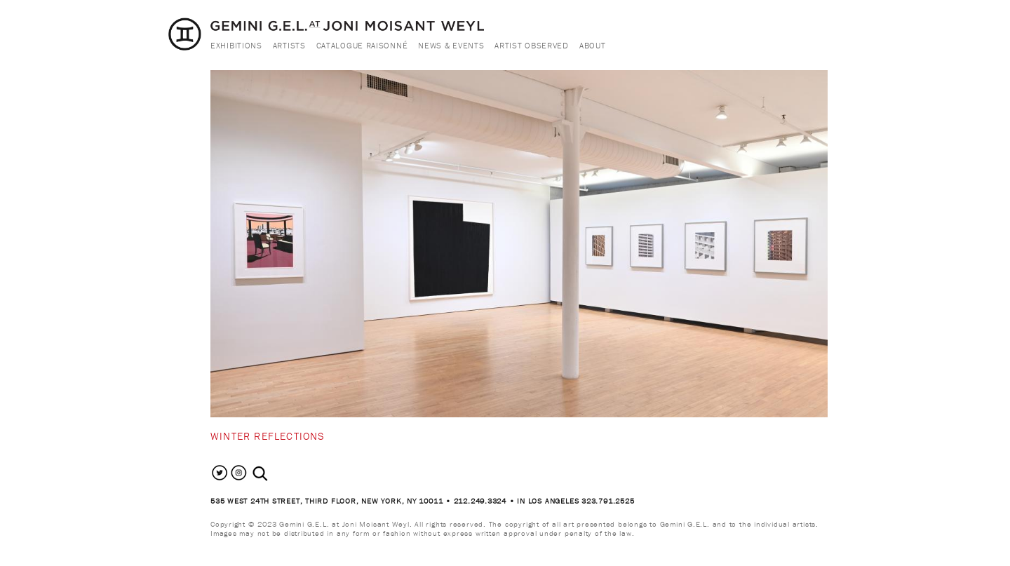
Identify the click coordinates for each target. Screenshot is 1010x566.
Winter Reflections (267, 436)
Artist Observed (531, 45)
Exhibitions (236, 45)
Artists (289, 45)
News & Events (451, 45)
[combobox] (275, 473)
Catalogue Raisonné (362, 45)
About (592, 45)
